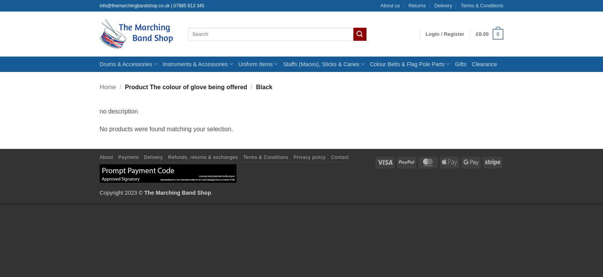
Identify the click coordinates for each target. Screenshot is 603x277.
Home (108, 87)
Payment (128, 157)
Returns (417, 5)
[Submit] (359, 34)
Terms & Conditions (482, 5)
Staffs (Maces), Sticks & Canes (323, 64)
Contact (340, 157)
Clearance (484, 64)
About (106, 157)
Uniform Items (258, 64)
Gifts (460, 64)
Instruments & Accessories (198, 64)
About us (390, 5)
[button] (445, 34)
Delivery (443, 5)
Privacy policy (310, 157)
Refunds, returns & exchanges (203, 157)
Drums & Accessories (128, 64)
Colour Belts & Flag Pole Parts (410, 64)
